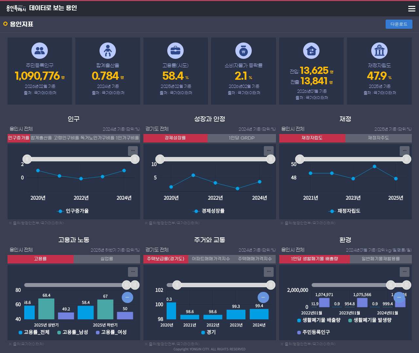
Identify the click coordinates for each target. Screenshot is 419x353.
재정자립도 (312, 138)
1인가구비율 (127, 138)
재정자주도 (378, 138)
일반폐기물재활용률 (381, 259)
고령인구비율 (66, 138)
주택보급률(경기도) (165, 259)
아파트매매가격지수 (211, 259)
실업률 (106, 259)
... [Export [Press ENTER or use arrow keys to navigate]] (133, 149)
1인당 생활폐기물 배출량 (314, 259)
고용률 (40, 259)
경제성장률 (175, 138)
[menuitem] (133, 151)
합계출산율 (41, 138)
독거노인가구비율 (98, 138)
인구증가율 (18, 138)
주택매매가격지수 (255, 259)
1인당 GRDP (241, 138)
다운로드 (399, 24)
